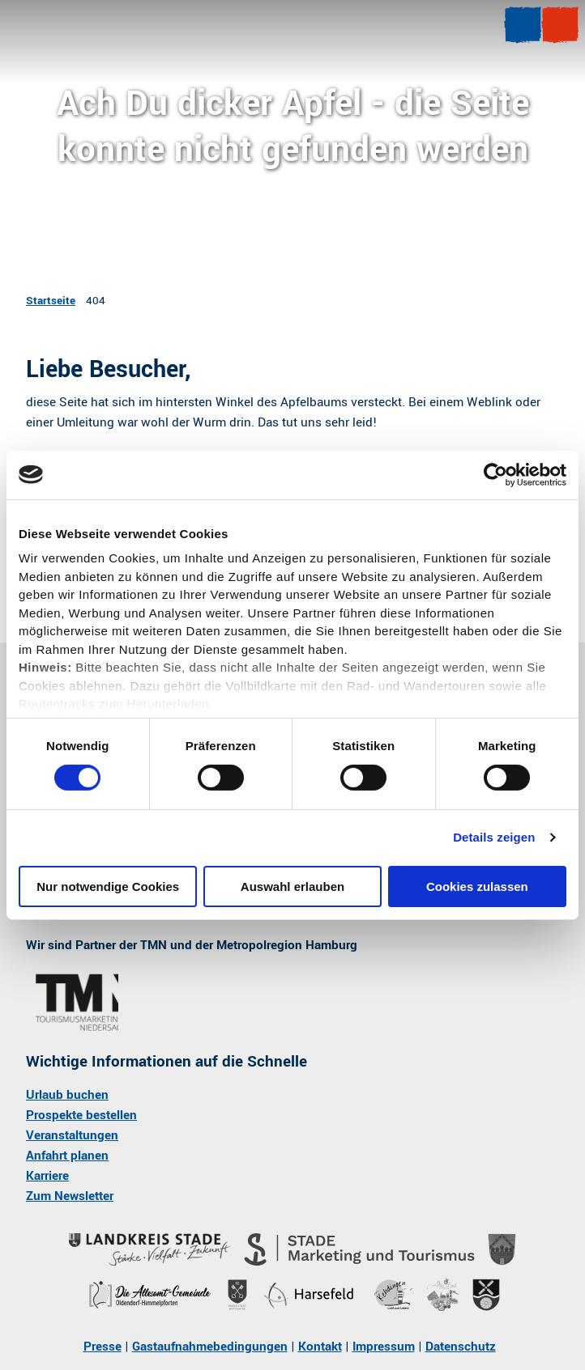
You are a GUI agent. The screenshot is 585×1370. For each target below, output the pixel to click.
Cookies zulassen (477, 886)
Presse (102, 1346)
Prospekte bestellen (81, 1115)
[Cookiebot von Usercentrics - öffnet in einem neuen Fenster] (495, 474)
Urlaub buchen (67, 1095)
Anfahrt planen (67, 1155)
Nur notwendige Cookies (107, 886)
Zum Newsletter (69, 1197)
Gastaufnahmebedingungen (210, 1346)
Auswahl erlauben (292, 886)
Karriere (47, 1176)
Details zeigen (494, 837)
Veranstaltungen (72, 1135)
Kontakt (320, 1346)
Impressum (383, 1346)
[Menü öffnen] (522, 25)
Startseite (50, 300)
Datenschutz (460, 1346)
